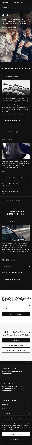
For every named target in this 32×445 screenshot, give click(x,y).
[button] (16, 305)
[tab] (16, 95)
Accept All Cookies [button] (16, 434)
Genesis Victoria (17, 3)
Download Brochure (16, 314)
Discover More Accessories (13, 120)
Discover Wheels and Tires (16, 345)
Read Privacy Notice (16, 439)
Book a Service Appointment (16, 350)
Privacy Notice (8, 429)
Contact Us (16, 340)
